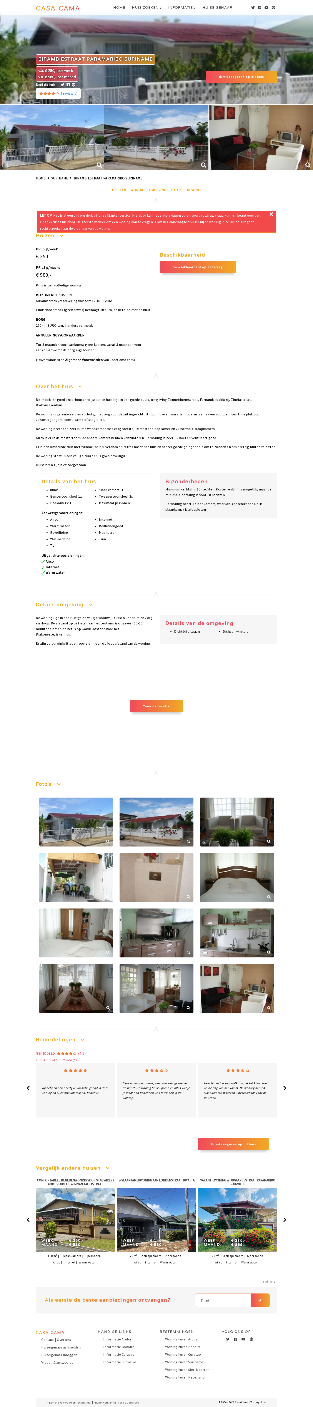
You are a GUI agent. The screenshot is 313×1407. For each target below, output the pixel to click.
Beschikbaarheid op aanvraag (198, 267)
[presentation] (28, 1088)
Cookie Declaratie (129, 1402)
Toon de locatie (156, 706)
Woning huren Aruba (181, 1339)
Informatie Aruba (117, 1339)
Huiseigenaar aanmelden (61, 1347)
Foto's (177, 190)
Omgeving (157, 190)
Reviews (194, 190)
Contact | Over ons (56, 1339)
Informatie (180, 10)
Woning (138, 190)
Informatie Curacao (118, 1354)
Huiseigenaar (217, 10)
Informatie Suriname (120, 1362)
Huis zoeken (145, 10)
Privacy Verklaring (105, 1402)
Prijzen (119, 190)
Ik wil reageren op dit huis (241, 77)
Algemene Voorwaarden (84, 360)
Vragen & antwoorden (58, 1362)
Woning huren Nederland (185, 1377)
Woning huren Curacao (183, 1354)
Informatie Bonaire (118, 1347)
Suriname (59, 178)
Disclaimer (84, 1402)
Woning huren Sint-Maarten (187, 1369)
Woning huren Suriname (184, 1362)
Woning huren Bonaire (183, 1347)
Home (119, 10)
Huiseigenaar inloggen (59, 1355)
